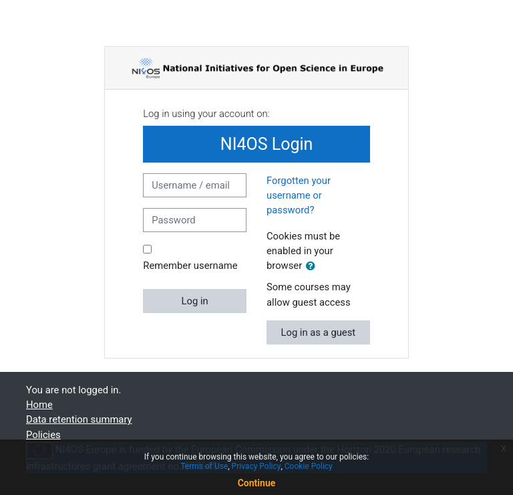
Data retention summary (79, 419)
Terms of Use (204, 466)
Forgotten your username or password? (299, 195)
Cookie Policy (309, 466)
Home (39, 405)
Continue (257, 483)
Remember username (190, 266)
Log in (195, 301)
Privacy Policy (256, 466)
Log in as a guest (318, 332)
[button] (313, 266)
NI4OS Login (256, 144)
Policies (43, 435)
